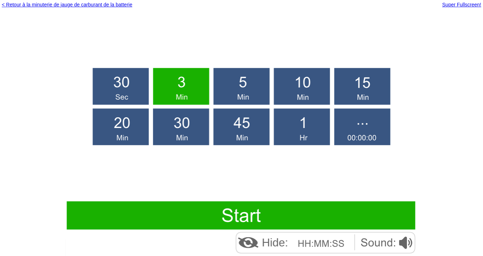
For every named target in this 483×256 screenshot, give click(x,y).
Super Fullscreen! (461, 4)
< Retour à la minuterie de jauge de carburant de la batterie (67, 4)
